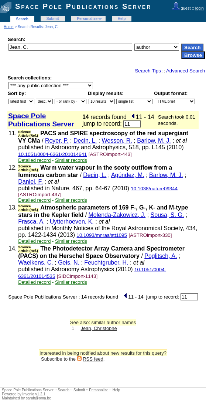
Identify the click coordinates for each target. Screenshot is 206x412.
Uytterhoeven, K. (72, 221)
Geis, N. (68, 262)
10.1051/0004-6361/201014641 (52, 154)
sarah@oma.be (38, 398)
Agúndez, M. (127, 175)
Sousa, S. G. (167, 215)
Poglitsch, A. (160, 256)
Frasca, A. (31, 221)
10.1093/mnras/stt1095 (102, 235)
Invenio (28, 394)
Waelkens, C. (35, 262)
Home (9, 27)
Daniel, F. (30, 181)
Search (22, 19)
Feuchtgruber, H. (106, 262)
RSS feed (93, 359)
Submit (53, 19)
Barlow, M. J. (154, 140)
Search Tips (148, 71)
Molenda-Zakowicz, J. (117, 215)
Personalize (87, 19)
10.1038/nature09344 (154, 188)
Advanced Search (185, 71)
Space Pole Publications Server (83, 6)
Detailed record (34, 160)
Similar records (71, 160)
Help (122, 19)
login (199, 8)
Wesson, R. (117, 140)
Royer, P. (57, 140)
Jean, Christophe (99, 328)
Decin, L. (85, 140)
